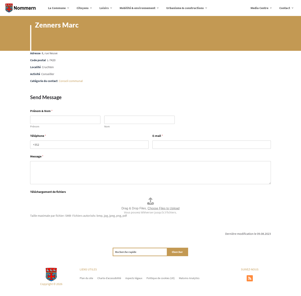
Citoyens (82, 8)
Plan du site (86, 277)
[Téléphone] (89, 144)
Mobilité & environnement (137, 8)
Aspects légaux (133, 277)
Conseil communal (71, 81)
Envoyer (35, 222)
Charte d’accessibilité (109, 277)
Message (36, 156)
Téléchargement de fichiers (48, 192)
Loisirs (104, 8)
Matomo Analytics (189, 277)
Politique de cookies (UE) (160, 277)
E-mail (157, 136)
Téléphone (38, 136)
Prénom (34, 126)
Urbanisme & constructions (185, 8)
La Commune (57, 8)
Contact (284, 8)
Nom (107, 126)
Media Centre (259, 8)
